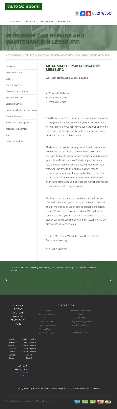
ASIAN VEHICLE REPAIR (86, 55)
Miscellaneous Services (16, 128)
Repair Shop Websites (27, 401)
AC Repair (10, 66)
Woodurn (68, 388)
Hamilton (44, 388)
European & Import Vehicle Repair (21, 110)
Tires (7, 135)
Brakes (8, 78)
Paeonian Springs (56, 388)
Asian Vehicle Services (56, 249)
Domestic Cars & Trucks (16, 91)
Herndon (89, 388)
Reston (97, 388)
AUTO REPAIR (46, 21)
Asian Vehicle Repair (15, 72)
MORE (18, 324)
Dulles (82, 388)
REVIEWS (30, 21)
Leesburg (28, 388)
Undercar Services (14, 141)
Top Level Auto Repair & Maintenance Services (49, 55)
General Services (13, 116)
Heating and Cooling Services (19, 122)
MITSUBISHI (104, 55)
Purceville (36, 388)
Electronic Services (14, 103)
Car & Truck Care (13, 85)
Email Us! (22, 375)
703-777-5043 (103, 13)
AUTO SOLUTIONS (14, 55)
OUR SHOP (15, 21)
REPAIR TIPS (64, 21)
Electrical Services (14, 97)
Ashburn (76, 388)
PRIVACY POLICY (18, 320)
